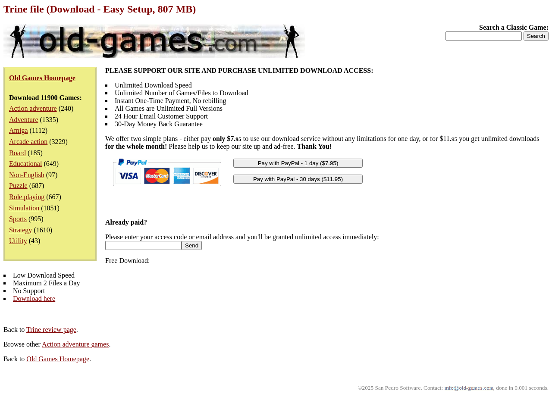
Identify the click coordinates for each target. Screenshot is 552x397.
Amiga (18, 130)
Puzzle (18, 185)
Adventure (23, 119)
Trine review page (51, 329)
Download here (34, 298)
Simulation (24, 208)
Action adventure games (75, 344)
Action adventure (33, 108)
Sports (18, 218)
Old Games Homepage (57, 359)
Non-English (26, 174)
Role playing (26, 196)
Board (17, 152)
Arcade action (28, 141)
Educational (25, 163)
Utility (18, 240)
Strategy (20, 230)
